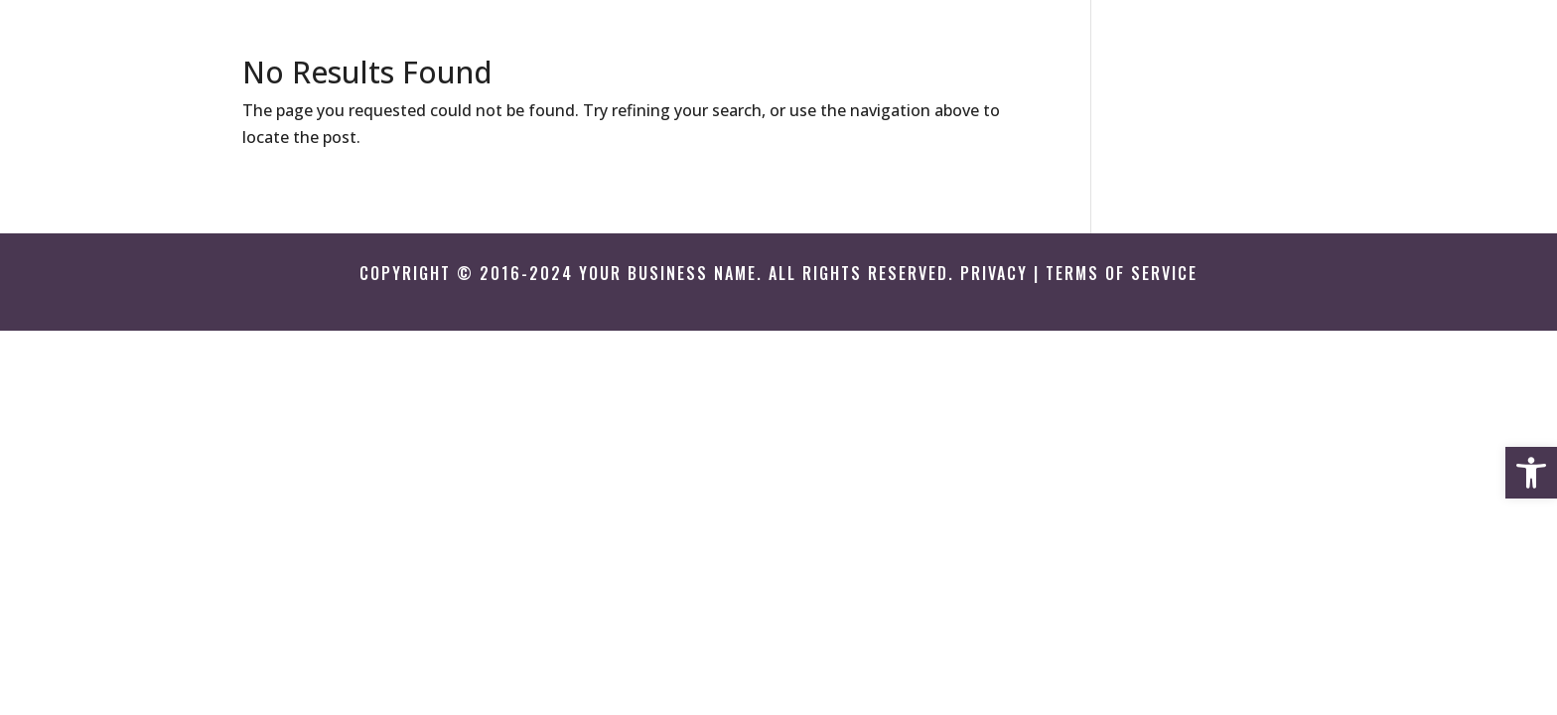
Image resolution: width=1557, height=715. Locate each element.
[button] (1531, 473)
